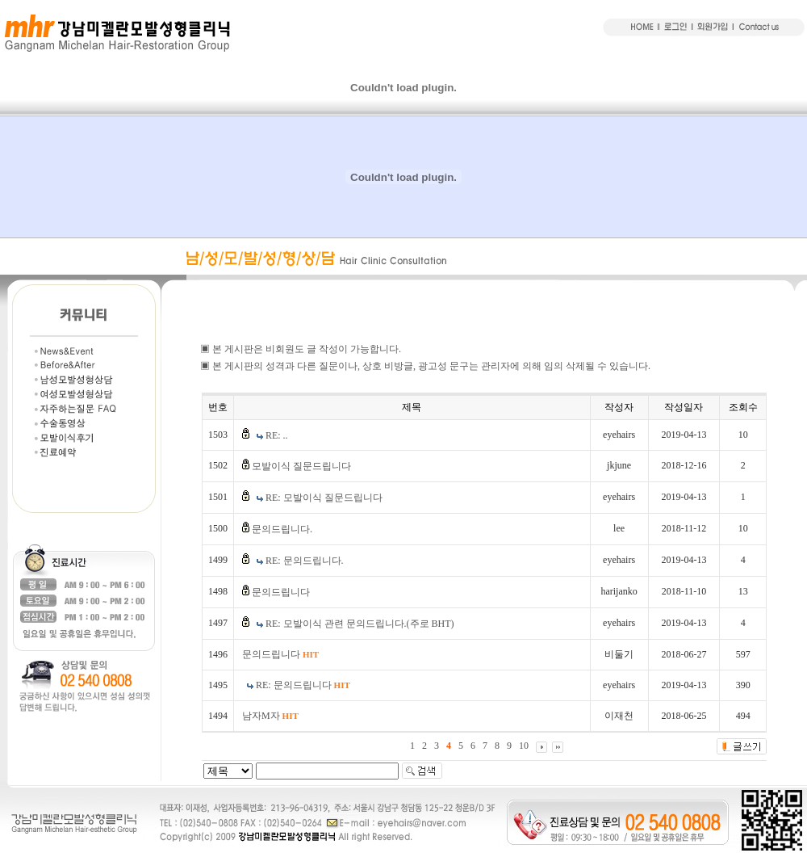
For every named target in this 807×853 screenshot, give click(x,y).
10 (524, 745)
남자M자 (270, 715)
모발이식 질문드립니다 (301, 466)
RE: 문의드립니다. (305, 560)
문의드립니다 (281, 592)
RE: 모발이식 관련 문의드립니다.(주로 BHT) (360, 623)
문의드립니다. (282, 529)
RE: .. (277, 435)
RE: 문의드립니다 (303, 685)
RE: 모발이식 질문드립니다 (324, 497)
